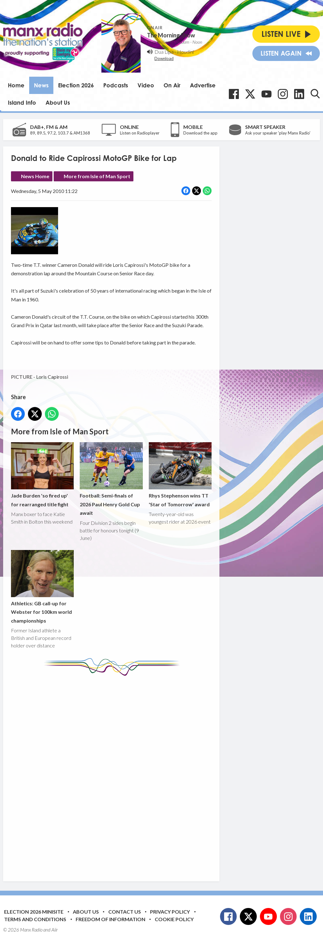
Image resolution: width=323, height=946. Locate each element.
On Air (172, 85)
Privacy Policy (170, 912)
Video (145, 85)
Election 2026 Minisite (33, 912)
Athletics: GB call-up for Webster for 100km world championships (42, 587)
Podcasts (115, 85)
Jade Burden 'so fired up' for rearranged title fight (42, 474)
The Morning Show (171, 35)
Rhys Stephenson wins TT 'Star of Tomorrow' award (180, 474)
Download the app (200, 132)
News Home (35, 176)
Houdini (185, 52)
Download (164, 58)
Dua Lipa (164, 52)
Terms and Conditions (35, 919)
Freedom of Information (110, 919)
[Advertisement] (128, 774)
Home (16, 85)
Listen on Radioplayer (139, 132)
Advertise (203, 85)
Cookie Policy (174, 919)
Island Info (22, 102)
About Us (58, 102)
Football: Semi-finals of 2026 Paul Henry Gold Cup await (111, 479)
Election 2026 (76, 85)
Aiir (54, 929)
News (41, 85)
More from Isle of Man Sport (97, 176)
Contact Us (124, 912)
